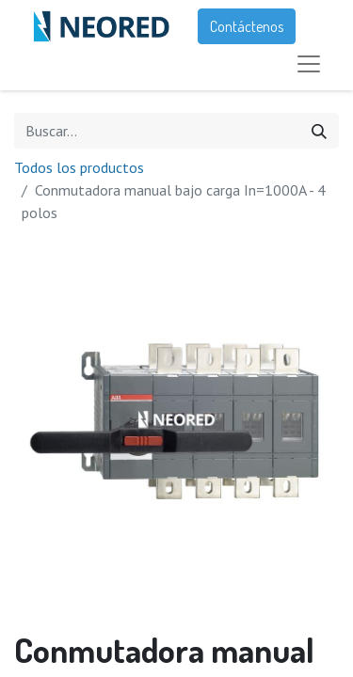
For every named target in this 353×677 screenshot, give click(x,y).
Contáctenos (246, 26)
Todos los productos (79, 167)
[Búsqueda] (319, 131)
